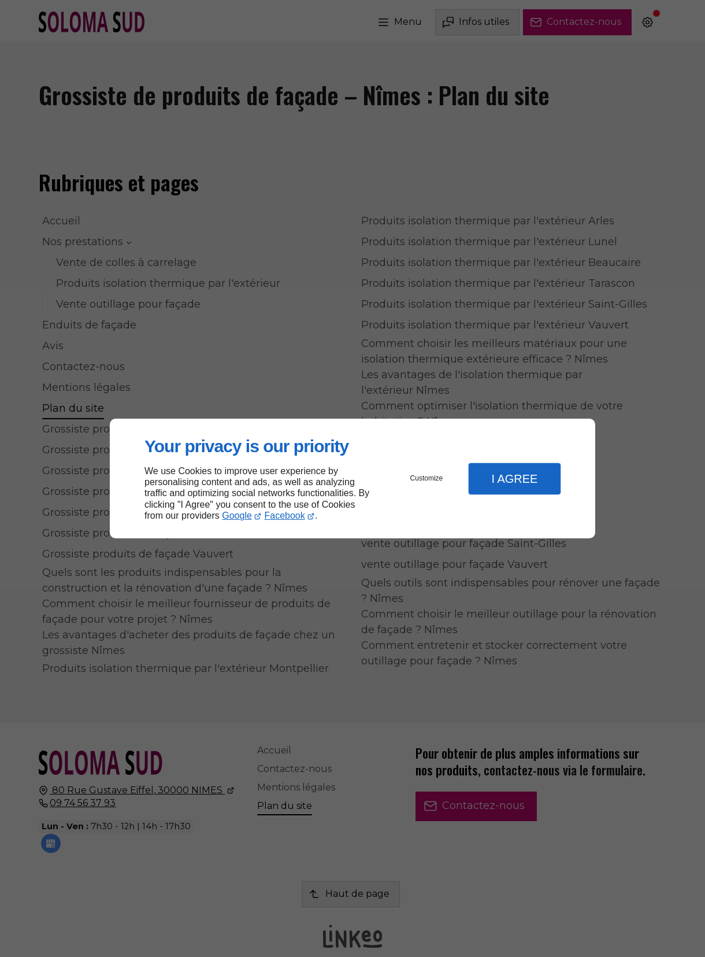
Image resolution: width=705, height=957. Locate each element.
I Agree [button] (514, 478)
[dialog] (352, 478)
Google (237, 515)
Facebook (285, 515)
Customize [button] (426, 478)
